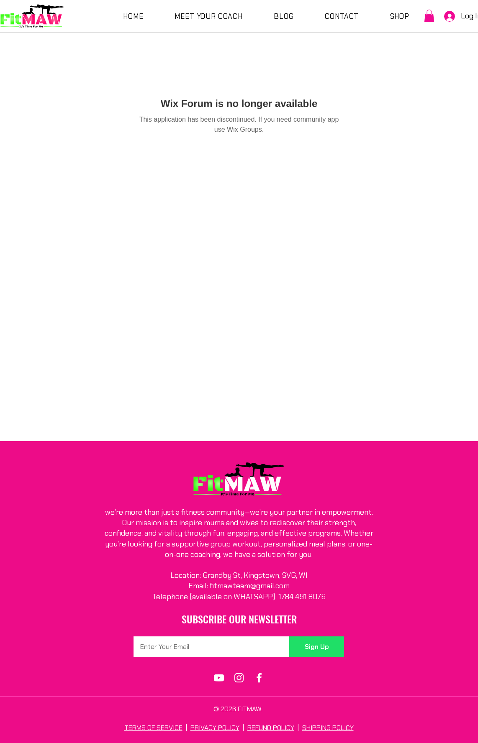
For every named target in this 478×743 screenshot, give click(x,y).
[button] (429, 16)
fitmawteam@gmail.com (250, 586)
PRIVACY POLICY (214, 727)
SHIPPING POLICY (328, 727)
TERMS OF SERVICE (153, 727)
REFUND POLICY (270, 727)
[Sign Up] (316, 646)
